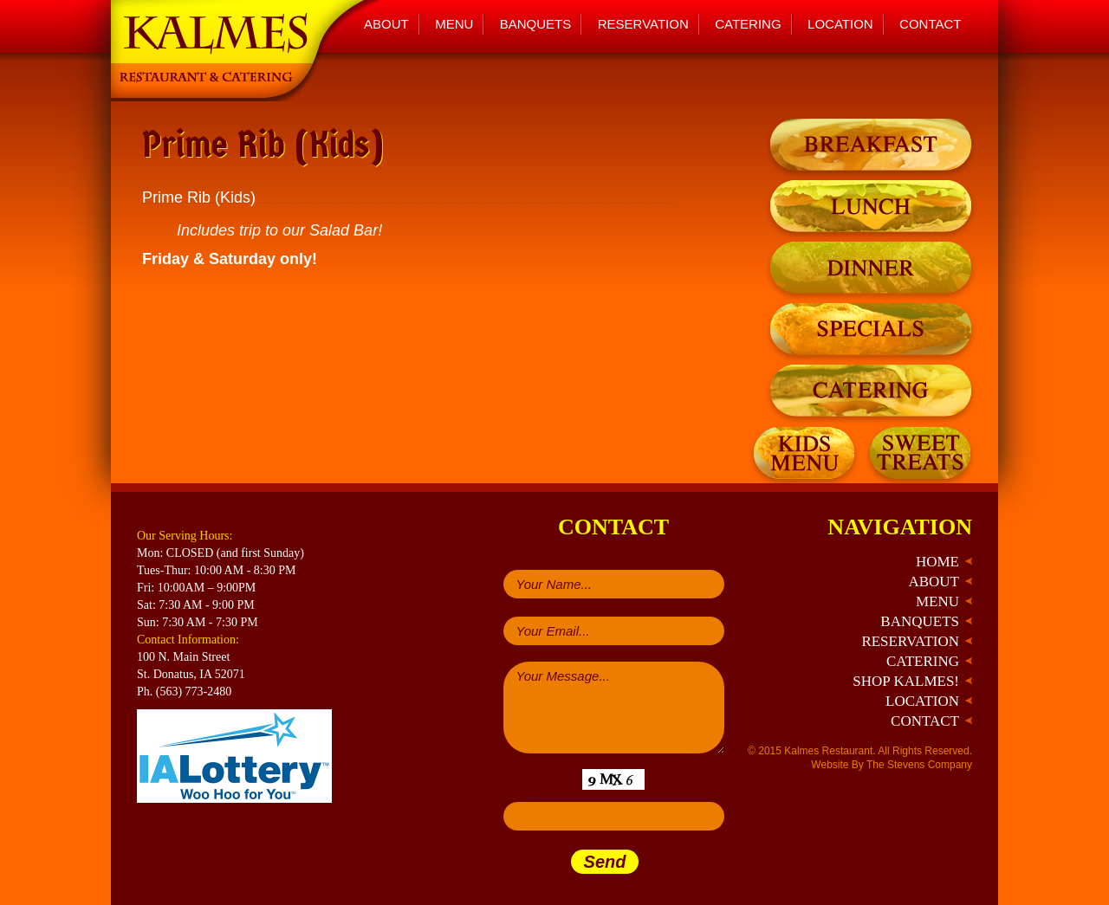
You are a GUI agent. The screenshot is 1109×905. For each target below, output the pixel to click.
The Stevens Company (919, 765)
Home (937, 561)
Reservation (643, 23)
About (386, 23)
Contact (930, 23)
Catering (748, 23)
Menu (454, 23)
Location (840, 23)
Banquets (536, 23)
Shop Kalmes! (906, 681)
